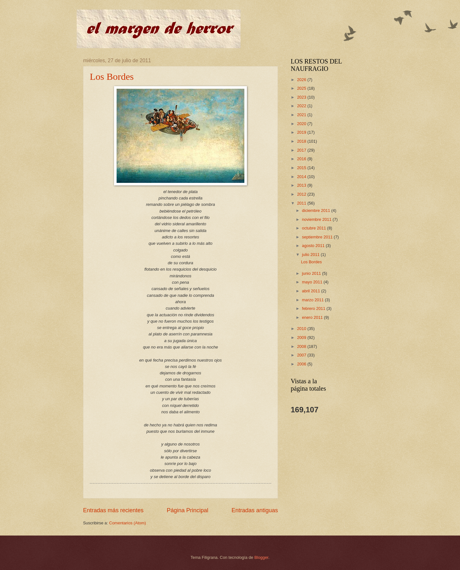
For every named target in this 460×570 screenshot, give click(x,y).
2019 (302, 132)
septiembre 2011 (318, 237)
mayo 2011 (312, 282)
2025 (302, 88)
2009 (302, 337)
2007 (302, 355)
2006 (302, 364)
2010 (302, 328)
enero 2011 (313, 317)
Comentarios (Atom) (127, 523)
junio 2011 (312, 273)
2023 (302, 97)
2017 (302, 150)
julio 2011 (311, 254)
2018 (302, 141)
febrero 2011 (314, 308)
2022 (302, 105)
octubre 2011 (314, 228)
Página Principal (187, 510)
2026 (302, 79)
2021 (302, 114)
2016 (302, 158)
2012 (302, 194)
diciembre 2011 (316, 210)
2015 (302, 167)
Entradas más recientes (113, 510)
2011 (302, 203)
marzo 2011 (313, 299)
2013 (302, 185)
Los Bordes (112, 76)
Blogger (261, 557)
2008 (302, 346)
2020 (302, 123)
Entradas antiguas (255, 510)
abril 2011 (311, 291)
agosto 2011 (314, 245)
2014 (302, 176)
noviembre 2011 (317, 219)
